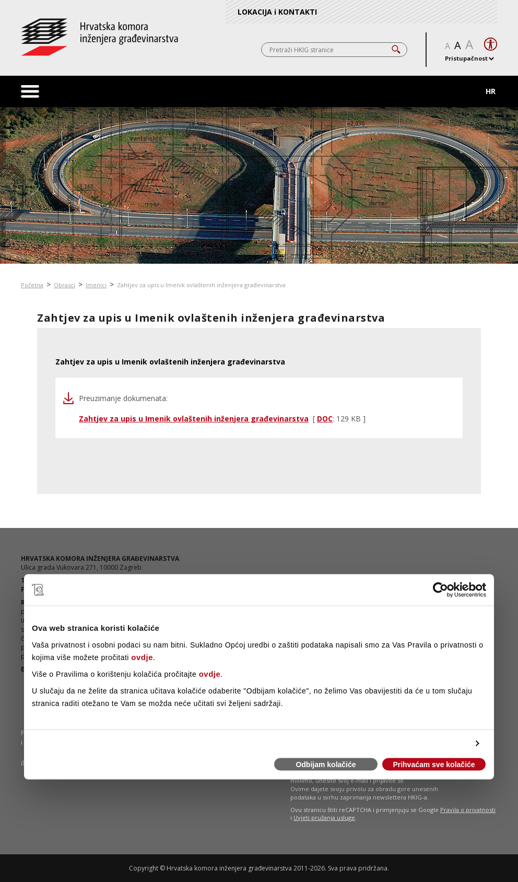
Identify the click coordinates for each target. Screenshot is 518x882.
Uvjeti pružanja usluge (324, 817)
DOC (325, 419)
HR (491, 91)
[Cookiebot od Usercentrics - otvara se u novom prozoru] (440, 590)
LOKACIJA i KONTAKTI (277, 12)
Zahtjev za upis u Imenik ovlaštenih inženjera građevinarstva (201, 285)
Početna (32, 285)
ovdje (142, 656)
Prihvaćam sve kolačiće (434, 764)
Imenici (96, 285)
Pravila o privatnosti (468, 810)
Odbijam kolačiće (326, 764)
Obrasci (64, 285)
